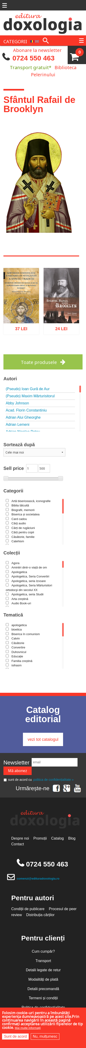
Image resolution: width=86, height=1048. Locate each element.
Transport (43, 961)
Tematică (13, 614)
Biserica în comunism (25, 634)
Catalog (57, 838)
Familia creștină (21, 661)
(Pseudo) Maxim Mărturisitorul (30, 396)
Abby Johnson (17, 403)
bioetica (16, 629)
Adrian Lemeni (17, 424)
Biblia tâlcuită (20, 505)
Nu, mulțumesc (45, 1036)
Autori (10, 378)
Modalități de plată (43, 979)
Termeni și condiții (43, 998)
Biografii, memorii (22, 510)
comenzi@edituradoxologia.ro (38, 878)
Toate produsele (39, 362)
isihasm (16, 665)
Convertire (18, 647)
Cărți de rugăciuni (23, 528)
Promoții (40, 838)
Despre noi (20, 838)
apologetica (19, 625)
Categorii (13, 490)
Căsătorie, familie (22, 537)
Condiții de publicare (27, 909)
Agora (15, 563)
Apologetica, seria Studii (27, 594)
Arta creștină (19, 599)
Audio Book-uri (21, 603)
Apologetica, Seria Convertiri (30, 576)
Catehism (17, 541)
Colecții (11, 552)
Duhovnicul (18, 652)
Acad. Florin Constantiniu (26, 410)
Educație (17, 656)
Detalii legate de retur (43, 970)
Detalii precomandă (43, 989)
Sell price (13, 468)
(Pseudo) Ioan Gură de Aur (28, 389)
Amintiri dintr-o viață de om (29, 567)
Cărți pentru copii (22, 532)
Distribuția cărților (40, 915)
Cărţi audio (18, 523)
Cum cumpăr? (43, 951)
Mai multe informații (28, 1028)
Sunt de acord (15, 1036)
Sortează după (19, 444)
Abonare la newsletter (37, 50)
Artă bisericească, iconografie (31, 501)
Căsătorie (17, 643)
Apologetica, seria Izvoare (28, 581)
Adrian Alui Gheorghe (23, 417)
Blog (71, 838)
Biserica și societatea (25, 514)
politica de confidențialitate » (53, 779)
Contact (17, 844)
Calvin (15, 638)
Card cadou (19, 519)
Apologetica (19, 572)
